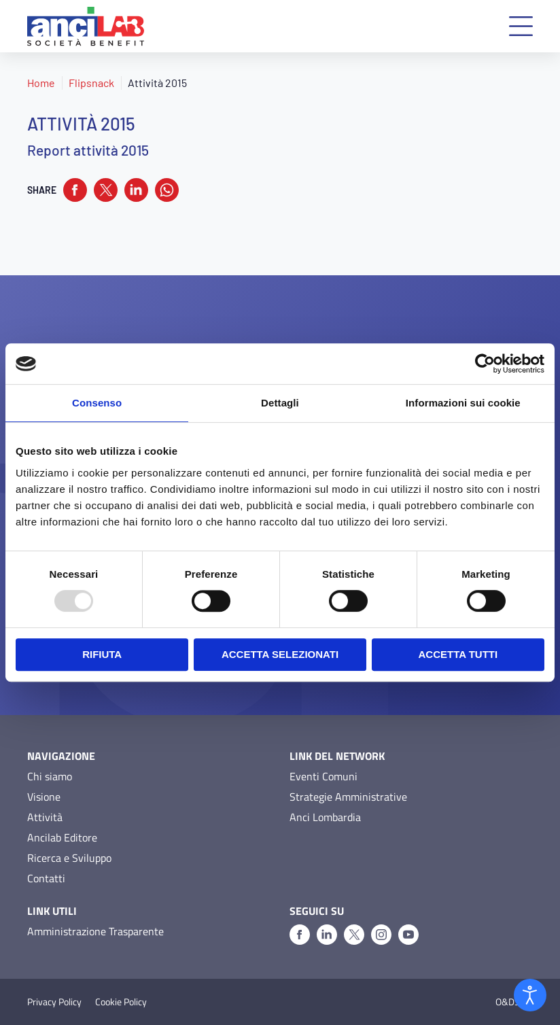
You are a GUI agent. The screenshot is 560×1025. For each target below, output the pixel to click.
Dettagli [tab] (280, 403)
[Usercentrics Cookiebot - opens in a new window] (484, 363)
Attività (45, 817)
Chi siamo (49, 776)
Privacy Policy (54, 1002)
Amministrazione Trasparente (95, 931)
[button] (521, 26)
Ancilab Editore (62, 837)
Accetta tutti (458, 654)
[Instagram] (381, 934)
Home (41, 82)
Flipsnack (91, 82)
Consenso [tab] (97, 403)
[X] (354, 934)
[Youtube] (408, 934)
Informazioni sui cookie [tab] (463, 403)
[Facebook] (300, 934)
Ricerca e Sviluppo (69, 858)
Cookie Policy (121, 1002)
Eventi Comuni (323, 776)
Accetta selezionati (280, 654)
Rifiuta (102, 654)
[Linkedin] (327, 934)
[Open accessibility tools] (530, 995)
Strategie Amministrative (348, 796)
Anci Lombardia (325, 817)
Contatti (46, 878)
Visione (43, 796)
